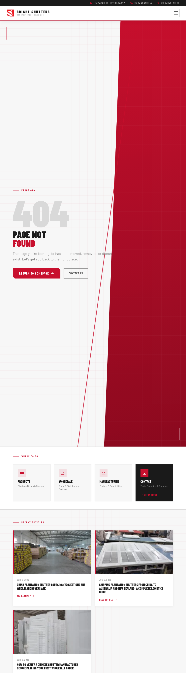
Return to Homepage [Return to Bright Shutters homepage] (36, 273)
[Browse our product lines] (31, 482)
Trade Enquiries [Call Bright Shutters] (141, 2)
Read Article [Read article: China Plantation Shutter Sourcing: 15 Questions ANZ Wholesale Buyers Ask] (26, 596)
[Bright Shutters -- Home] (28, 13)
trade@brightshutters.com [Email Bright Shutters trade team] (107, 2)
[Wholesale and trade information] (72, 482)
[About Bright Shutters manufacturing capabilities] (113, 482)
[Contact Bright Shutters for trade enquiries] (154, 482)
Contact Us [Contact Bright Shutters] (76, 273)
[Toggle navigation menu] (176, 13)
